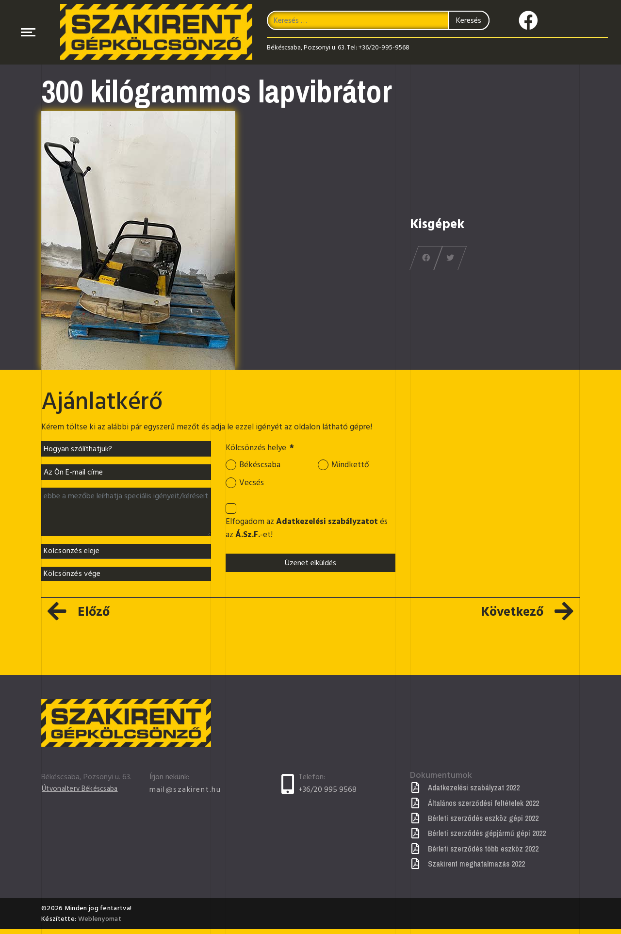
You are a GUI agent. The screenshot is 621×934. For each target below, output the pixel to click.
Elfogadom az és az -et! (305, 533)
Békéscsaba (261, 466)
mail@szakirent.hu (185, 794)
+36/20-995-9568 (384, 48)
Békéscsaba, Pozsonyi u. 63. (306, 48)
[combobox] (378, 22)
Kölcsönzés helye (263, 449)
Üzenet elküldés (310, 568)
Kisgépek (437, 224)
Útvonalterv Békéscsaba (83, 793)
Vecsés (252, 485)
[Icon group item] (528, 19)
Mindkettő (351, 466)
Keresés (468, 22)
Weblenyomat (99, 923)
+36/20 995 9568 (327, 794)
